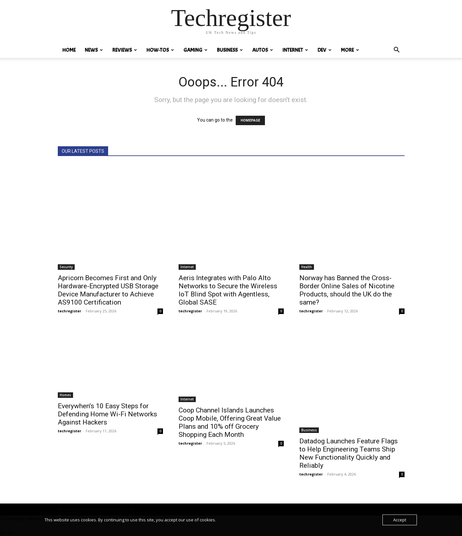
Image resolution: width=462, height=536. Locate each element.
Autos (262, 50)
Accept (399, 520)
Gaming (195, 50)
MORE (350, 50)
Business (230, 50)
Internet (295, 50)
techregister (69, 310)
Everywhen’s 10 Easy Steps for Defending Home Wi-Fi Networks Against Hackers (107, 414)
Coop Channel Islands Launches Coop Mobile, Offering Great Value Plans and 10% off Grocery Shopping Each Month (230, 422)
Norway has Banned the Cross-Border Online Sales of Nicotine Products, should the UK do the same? (346, 290)
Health (306, 267)
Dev (324, 50)
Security (66, 267)
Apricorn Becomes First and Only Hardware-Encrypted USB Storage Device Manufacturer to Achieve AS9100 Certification (108, 290)
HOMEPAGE (250, 120)
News (94, 50)
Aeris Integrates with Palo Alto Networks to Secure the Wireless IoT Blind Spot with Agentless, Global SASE (228, 290)
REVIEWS (124, 50)
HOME (69, 50)
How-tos (160, 50)
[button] (397, 50)
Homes (65, 395)
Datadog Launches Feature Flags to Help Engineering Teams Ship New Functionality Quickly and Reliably (348, 453)
